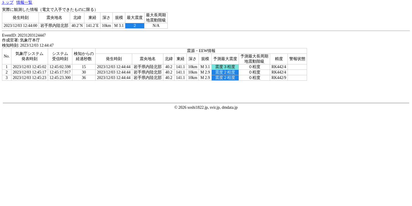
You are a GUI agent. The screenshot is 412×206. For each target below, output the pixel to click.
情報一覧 (24, 2)
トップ (7, 2)
